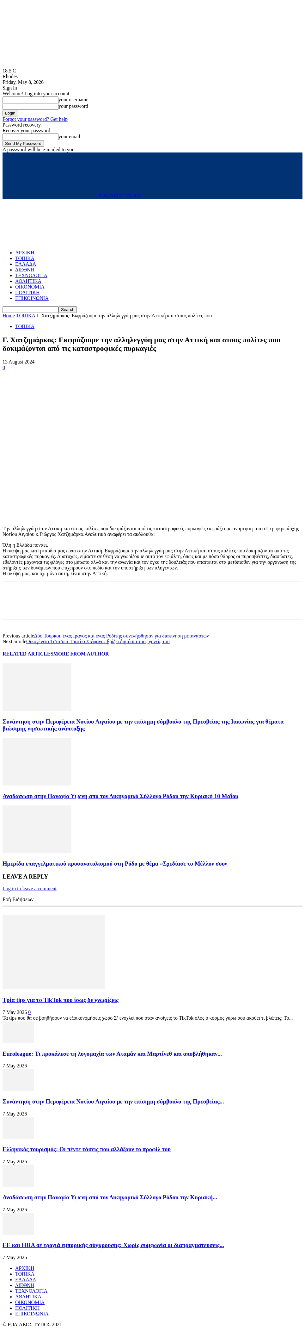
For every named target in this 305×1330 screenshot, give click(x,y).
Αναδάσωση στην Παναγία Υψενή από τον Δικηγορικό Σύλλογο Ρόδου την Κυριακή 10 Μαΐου (120, 796)
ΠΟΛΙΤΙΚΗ (27, 292)
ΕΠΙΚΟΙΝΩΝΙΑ (32, 298)
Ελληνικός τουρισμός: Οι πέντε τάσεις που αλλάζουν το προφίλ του (87, 1149)
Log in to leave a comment (30, 888)
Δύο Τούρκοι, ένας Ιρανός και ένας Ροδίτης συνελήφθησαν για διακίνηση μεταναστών (121, 635)
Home (9, 315)
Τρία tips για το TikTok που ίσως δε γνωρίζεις (61, 1000)
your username (73, 99)
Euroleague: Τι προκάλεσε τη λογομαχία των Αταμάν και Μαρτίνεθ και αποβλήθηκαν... (112, 1053)
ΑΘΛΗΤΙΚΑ (28, 281)
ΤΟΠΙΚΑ (24, 258)
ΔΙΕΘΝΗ (24, 269)
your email (69, 136)
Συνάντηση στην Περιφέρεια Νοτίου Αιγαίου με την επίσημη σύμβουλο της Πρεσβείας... (113, 1101)
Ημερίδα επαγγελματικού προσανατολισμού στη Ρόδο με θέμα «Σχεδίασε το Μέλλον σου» (115, 863)
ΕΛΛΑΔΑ (25, 264)
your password (73, 106)
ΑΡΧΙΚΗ (24, 252)
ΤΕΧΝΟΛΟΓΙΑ (31, 275)
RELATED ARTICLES (28, 653)
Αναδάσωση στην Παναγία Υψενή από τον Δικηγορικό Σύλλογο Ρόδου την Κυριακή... (110, 1197)
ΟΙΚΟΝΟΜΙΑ (30, 286)
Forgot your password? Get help (35, 119)
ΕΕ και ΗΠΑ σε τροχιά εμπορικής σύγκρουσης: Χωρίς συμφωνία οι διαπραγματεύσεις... (113, 1245)
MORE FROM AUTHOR (81, 653)
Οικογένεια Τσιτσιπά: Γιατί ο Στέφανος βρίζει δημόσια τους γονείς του (98, 641)
